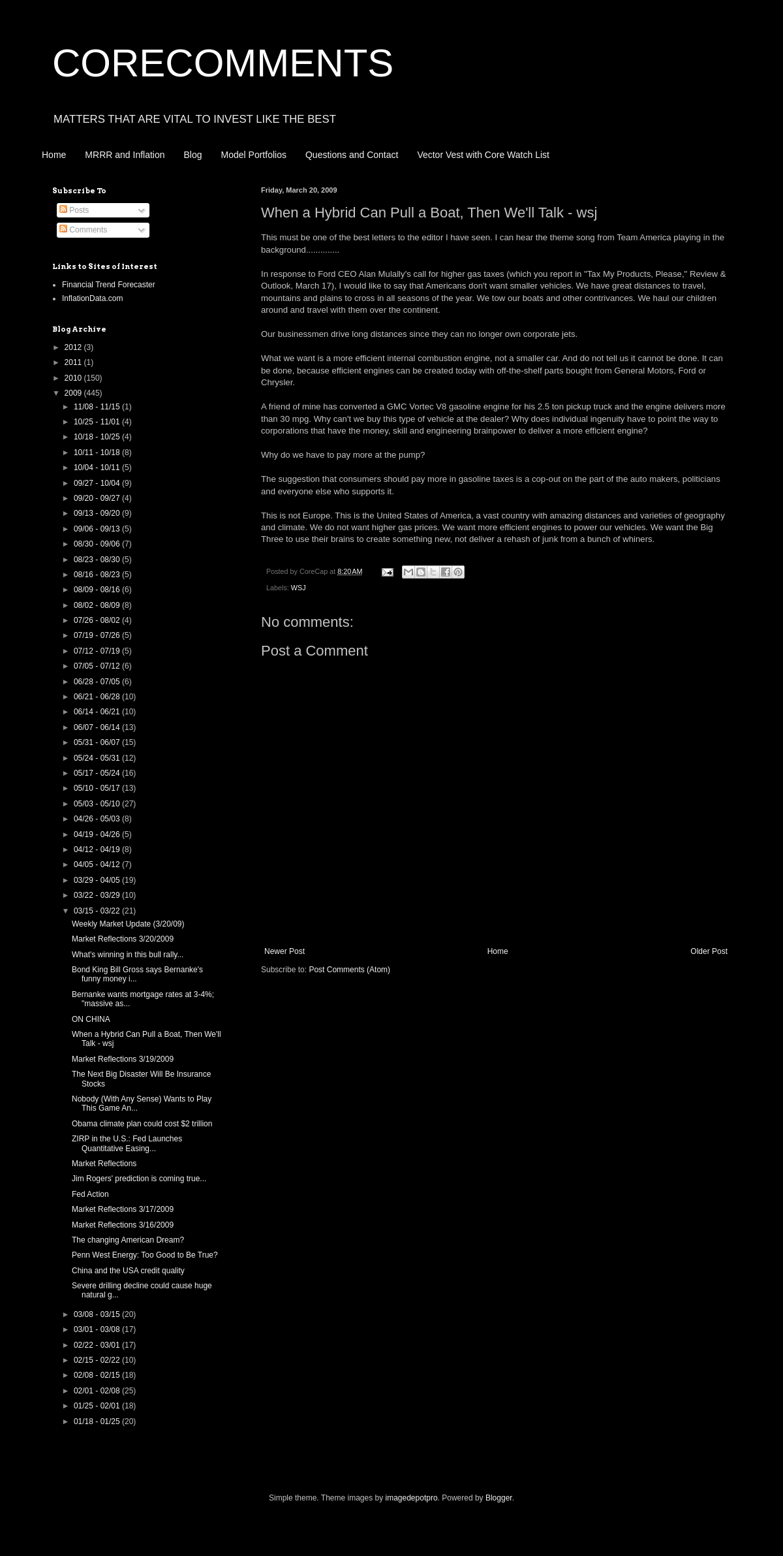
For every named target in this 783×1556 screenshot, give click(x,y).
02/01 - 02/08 (98, 1390)
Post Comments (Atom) (349, 969)
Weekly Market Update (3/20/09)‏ (128, 924)
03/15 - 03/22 (98, 910)
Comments (83, 229)
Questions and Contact (351, 155)
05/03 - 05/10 (98, 803)
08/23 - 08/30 (98, 559)
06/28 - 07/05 (98, 681)
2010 (74, 378)
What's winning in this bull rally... (127, 954)
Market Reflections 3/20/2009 (123, 939)
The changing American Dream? (128, 1240)
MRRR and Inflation (124, 155)
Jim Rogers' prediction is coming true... (139, 1178)
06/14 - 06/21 (98, 711)
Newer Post (284, 951)
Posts (74, 210)
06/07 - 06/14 (98, 727)
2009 (74, 393)
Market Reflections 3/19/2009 (123, 1059)
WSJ (298, 588)
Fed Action (90, 1194)
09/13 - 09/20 (98, 513)
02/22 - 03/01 (98, 1345)
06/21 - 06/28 (98, 696)
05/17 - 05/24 (98, 773)
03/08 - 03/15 (98, 1314)
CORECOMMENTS (222, 63)
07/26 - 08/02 (98, 620)
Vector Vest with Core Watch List (483, 155)
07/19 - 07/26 (98, 635)
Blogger (498, 1497)
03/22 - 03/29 (98, 895)
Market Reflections (104, 1163)
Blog (193, 155)
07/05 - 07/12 (98, 666)
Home (54, 155)
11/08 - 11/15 (98, 406)
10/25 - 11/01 (98, 421)
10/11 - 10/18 (98, 452)
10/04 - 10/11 (98, 467)
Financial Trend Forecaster (108, 284)
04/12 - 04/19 (98, 849)
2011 (74, 362)
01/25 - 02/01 (98, 1405)
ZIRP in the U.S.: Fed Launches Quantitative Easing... (127, 1143)
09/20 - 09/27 (98, 498)
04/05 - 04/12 (98, 864)
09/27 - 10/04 (98, 483)
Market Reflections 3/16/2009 (123, 1225)
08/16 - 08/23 (98, 574)
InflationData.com (92, 298)
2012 (74, 347)
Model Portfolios (253, 155)
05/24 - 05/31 (98, 758)
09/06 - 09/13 (98, 528)
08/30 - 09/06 (98, 543)
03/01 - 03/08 (98, 1329)
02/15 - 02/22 (98, 1360)
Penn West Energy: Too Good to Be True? (145, 1255)
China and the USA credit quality (128, 1270)
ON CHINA (91, 1019)
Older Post (709, 951)
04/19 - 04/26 (98, 834)
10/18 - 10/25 (98, 436)
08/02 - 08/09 (98, 605)
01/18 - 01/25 (98, 1421)
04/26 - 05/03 (98, 818)
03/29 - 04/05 (98, 880)
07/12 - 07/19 (98, 651)
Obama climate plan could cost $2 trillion (142, 1123)
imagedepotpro (412, 1497)
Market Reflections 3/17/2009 (123, 1209)
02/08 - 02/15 (98, 1375)
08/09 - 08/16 (98, 589)
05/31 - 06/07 (98, 742)
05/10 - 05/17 (98, 788)
